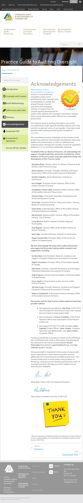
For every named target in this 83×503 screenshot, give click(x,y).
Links (58, 9)
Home (4, 5)
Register (65, 2)
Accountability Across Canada (64, 30)
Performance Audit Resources (27, 5)
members (35, 133)
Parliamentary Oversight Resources (51, 5)
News (52, 9)
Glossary (38, 449)
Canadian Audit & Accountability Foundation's (42, 90)
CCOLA (42, 147)
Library (44, 9)
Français (53, 2)
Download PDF (70, 454)
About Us (12, 5)
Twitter (53, 472)
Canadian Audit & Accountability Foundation (17, 498)
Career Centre (68, 9)
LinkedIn (54, 466)
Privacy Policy (9, 492)
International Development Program (13, 9)
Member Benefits (33, 9)
